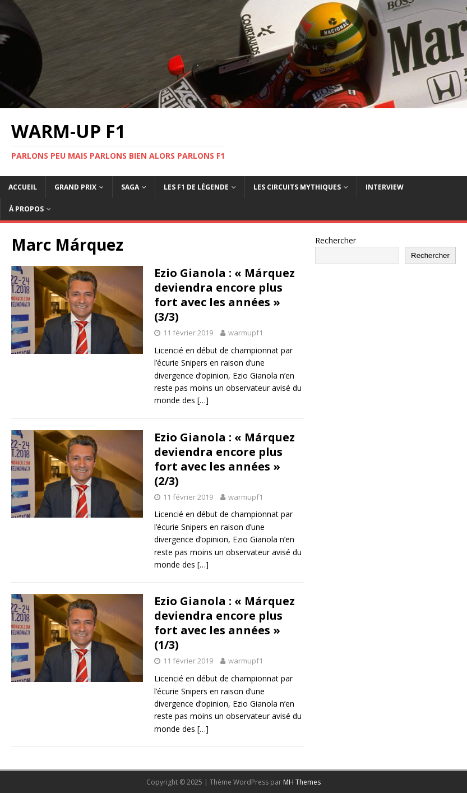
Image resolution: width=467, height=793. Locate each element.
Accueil (22, 187)
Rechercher (335, 240)
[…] (203, 400)
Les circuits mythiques (297, 187)
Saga (130, 187)
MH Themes (302, 782)
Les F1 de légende (196, 187)
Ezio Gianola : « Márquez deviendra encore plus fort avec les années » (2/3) (224, 459)
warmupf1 (245, 333)
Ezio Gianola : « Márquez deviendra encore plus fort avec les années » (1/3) (224, 622)
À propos (26, 209)
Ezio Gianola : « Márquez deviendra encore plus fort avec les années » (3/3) (224, 294)
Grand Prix (75, 187)
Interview (385, 187)
